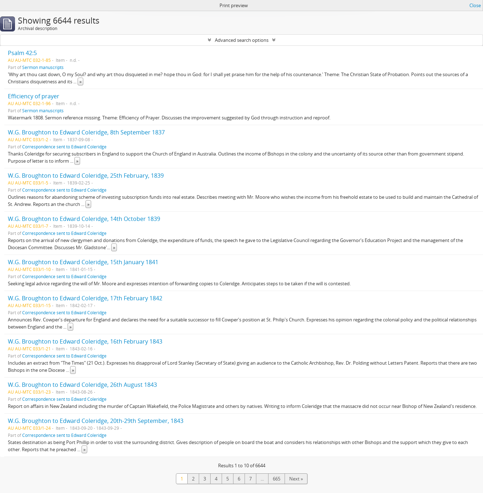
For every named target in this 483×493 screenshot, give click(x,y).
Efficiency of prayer (33, 96)
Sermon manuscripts (43, 67)
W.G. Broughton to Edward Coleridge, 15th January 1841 (83, 262)
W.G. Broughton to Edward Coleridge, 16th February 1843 (85, 341)
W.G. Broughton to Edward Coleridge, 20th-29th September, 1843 (95, 421)
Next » (296, 478)
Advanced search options (241, 40)
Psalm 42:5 (22, 53)
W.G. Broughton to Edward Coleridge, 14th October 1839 (84, 219)
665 (276, 478)
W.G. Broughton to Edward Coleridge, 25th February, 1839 (86, 175)
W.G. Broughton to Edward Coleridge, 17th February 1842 (85, 298)
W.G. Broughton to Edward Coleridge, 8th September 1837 (86, 132)
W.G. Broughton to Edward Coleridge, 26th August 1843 (82, 385)
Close (475, 5)
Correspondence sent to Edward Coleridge (64, 146)
